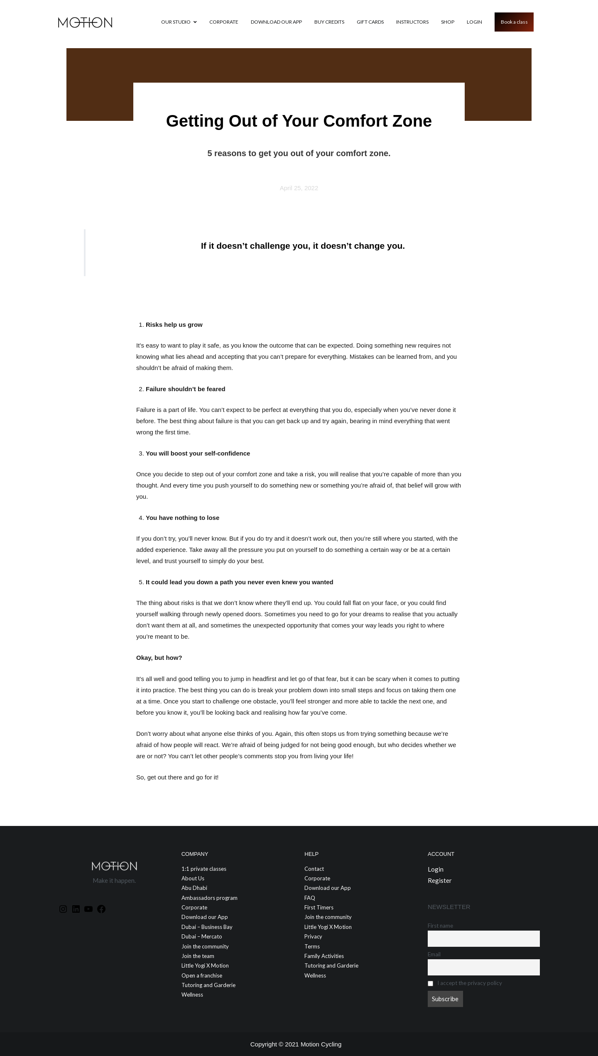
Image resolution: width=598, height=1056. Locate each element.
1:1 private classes (203, 868)
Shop (447, 22)
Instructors (412, 22)
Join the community (205, 946)
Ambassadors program (209, 897)
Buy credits (329, 22)
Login (474, 22)
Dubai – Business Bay (207, 927)
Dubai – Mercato (201, 936)
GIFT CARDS (370, 22)
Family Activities (324, 956)
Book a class (514, 22)
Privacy (313, 936)
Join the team (197, 956)
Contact (314, 868)
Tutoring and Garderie (208, 985)
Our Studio (176, 22)
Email (434, 954)
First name (440, 925)
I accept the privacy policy (465, 983)
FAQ (309, 897)
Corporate (223, 22)
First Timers (318, 907)
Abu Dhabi (194, 887)
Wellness (192, 994)
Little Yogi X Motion (205, 965)
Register (440, 880)
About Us (192, 878)
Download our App (276, 22)
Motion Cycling (321, 1044)
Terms (312, 946)
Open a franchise (201, 975)
